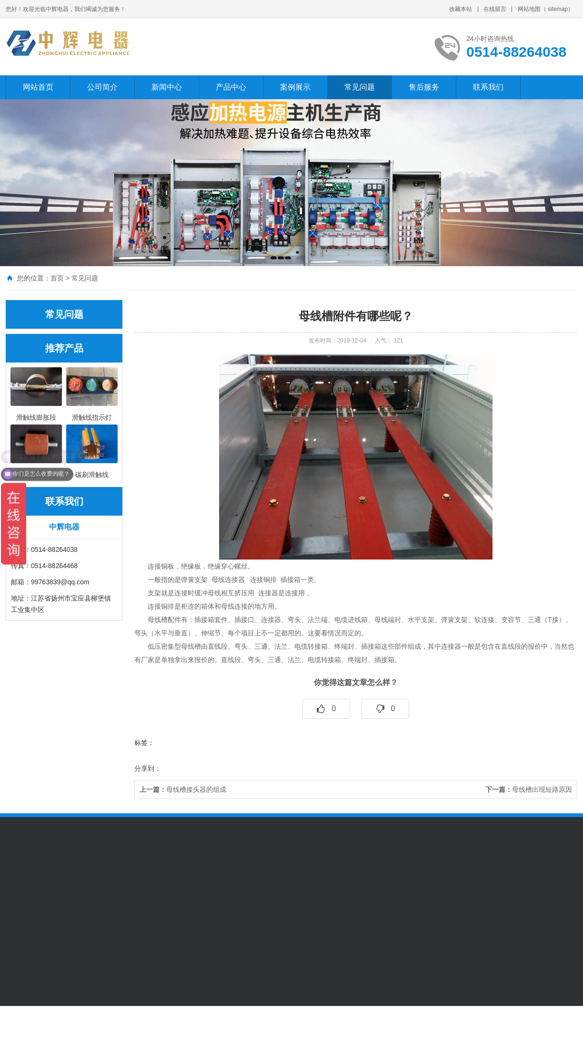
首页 (57, 278)
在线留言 (494, 9)
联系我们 (488, 87)
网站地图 (529, 9)
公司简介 (102, 87)
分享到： (147, 768)
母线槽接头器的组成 (183, 789)
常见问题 (359, 87)
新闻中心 (166, 87)
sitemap (558, 9)
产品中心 (231, 87)
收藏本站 (460, 9)
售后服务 (424, 87)
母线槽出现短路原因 (528, 789)
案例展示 (295, 87)
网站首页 (38, 87)
